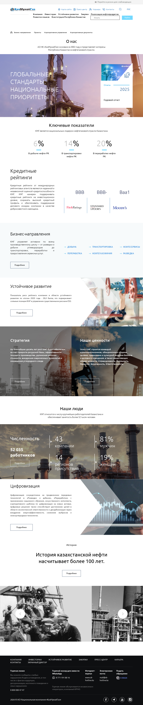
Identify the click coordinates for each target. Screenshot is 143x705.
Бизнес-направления (22, 32)
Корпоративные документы (81, 32)
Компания (37, 14)
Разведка (128, 253)
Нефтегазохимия (102, 253)
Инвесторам (50, 14)
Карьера (119, 660)
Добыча (71, 247)
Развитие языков (41, 17)
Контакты (15, 662)
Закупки (85, 14)
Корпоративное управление (55, 32)
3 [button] (75, 643)
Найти (127, 17)
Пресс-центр (101, 660)
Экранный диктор (37, 662)
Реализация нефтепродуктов (105, 14)
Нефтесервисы (131, 247)
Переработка (74, 253)
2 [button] (71, 643)
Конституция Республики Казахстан (68, 17)
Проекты (37, 32)
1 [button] (67, 643)
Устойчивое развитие (68, 14)
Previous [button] (20, 614)
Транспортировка (102, 247)
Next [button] (123, 614)
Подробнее (20, 265)
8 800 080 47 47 (17, 690)
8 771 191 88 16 (61, 677)
